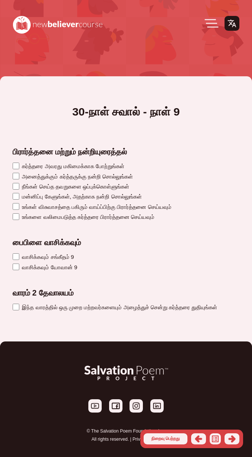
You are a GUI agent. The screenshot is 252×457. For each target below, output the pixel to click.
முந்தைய (198, 438)
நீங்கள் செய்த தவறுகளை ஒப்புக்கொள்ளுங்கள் (71, 186)
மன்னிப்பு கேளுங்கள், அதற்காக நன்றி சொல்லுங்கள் (77, 196)
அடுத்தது (232, 438)
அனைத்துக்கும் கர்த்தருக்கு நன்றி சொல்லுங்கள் (73, 176)
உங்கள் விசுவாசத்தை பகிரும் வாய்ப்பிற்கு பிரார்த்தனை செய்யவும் (92, 207)
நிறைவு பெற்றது (165, 438)
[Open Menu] (211, 23)
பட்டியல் (215, 438)
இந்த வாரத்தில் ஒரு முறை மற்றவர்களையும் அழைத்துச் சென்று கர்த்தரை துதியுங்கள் (115, 307)
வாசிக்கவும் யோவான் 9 (45, 267)
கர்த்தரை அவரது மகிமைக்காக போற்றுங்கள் (68, 166)
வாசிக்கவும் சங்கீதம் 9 (43, 257)
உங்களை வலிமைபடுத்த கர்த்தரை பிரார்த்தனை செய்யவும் (83, 217)
